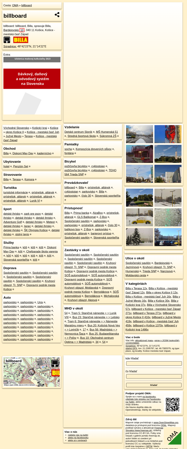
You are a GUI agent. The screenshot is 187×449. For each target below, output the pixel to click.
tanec (27, 226)
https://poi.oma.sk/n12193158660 (166, 120)
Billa (6, 153)
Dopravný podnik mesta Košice (96, 271)
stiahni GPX (131, 348)
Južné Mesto (13, 136)
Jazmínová (132, 267)
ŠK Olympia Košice (36, 230)
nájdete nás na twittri (78, 435)
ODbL (164, 425)
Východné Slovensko (16, 127)
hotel (6, 166)
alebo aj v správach (77, 440)
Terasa (28, 136)
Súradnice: (10, 46)
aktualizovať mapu (144, 340)
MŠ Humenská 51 (107, 131)
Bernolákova (101, 291)
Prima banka (11, 247)
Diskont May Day (22, 153)
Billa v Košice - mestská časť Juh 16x (148, 296)
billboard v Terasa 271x (147, 313)
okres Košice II (15, 132)
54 (66, 313)
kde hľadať (132, 358)
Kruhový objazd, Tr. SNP (158, 267)
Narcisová (166, 271)
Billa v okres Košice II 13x (162, 292)
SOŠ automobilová (76, 275)
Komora (29, 179)
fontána (69, 153)
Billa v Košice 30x (158, 300)
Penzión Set (20, 166)
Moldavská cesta (136, 275)
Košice (54, 127)
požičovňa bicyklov (76, 166)
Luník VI (35, 200)
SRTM (149, 446)
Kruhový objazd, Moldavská (81, 287)
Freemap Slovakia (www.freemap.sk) (144, 429)
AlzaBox (98, 212)
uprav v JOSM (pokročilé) (166, 340)
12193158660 (132, 343)
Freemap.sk (140, 120)
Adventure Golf (12, 222)
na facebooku (149, 396)
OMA (15, 5)
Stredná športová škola (81, 136)
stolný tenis (22, 234)
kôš (25, 247)
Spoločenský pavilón (16, 272)
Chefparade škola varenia (42, 251)
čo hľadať (131, 371)
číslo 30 (86, 195)
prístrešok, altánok (43, 192)
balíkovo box (72, 229)
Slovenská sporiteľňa (16, 259)
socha (68, 149)
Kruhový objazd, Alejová (82, 300)
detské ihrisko (11, 213)
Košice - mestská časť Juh (43, 132)
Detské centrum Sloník (78, 131)
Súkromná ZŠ (108, 136)
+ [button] (69, 8)
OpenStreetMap (122, 120)
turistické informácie (15, 192)
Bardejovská (13, 30)
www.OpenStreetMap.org (166, 422)
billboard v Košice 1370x (148, 325)
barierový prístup (101, 233)
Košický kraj (39, 127)
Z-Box (103, 217)
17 (84, 329)
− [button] (69, 13)
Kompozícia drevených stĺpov (93, 149)
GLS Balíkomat (86, 217)
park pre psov (32, 213)
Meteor (50, 222)
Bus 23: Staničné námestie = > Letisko (96, 317)
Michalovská (111, 296)
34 (96, 342)
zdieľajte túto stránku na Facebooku (143, 399)
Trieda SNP (150, 271)
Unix (40, 302)
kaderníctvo (44, 153)
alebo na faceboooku (78, 437)
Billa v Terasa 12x (136, 288)
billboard (26, 5)
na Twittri (130, 402)
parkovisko (10, 302)
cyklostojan (98, 166)
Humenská (132, 271)
